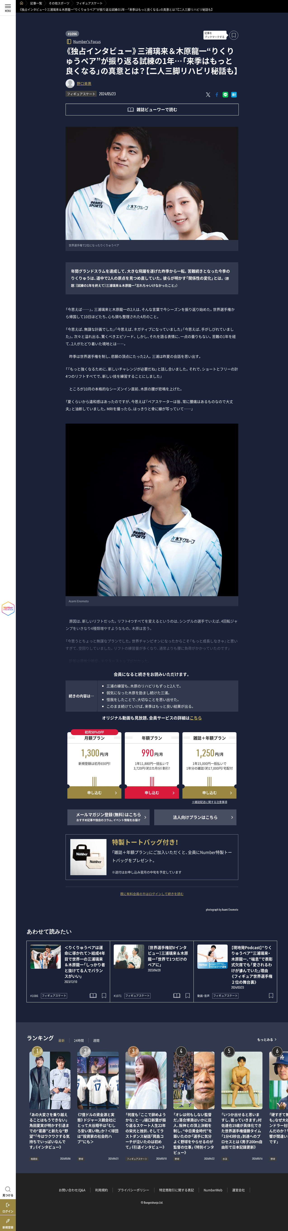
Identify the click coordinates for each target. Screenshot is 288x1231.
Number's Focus (87, 41)
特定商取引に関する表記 (176, 1190)
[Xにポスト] (208, 94)
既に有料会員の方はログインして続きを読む (152, 893)
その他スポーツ (59, 3)
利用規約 (101, 1190)
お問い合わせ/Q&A (72, 1190)
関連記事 (282, 1209)
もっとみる (265, 1039)
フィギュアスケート (89, 3)
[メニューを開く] (8, 8)
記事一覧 (36, 3)
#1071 (118, 996)
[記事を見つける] (8, 1191)
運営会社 (238, 1190)
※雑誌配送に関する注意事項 (209, 802)
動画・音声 (203, 996)
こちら (196, 718)
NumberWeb (213, 1190)
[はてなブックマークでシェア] (234, 94)
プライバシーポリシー (133, 1190)
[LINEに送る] (225, 94)
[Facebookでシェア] (216, 94)
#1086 (34, 996)
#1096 (72, 33)
